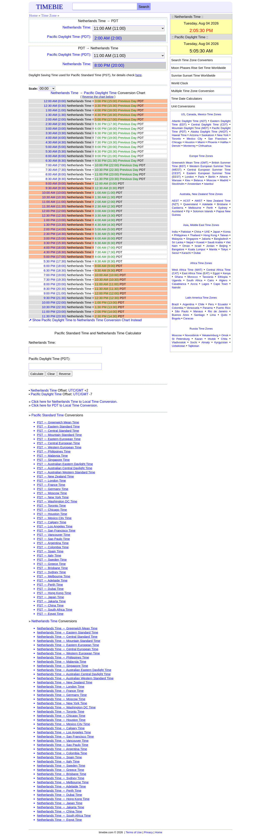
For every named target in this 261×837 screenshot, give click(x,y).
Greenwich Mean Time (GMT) (190, 162)
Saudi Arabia (215, 242)
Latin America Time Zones (201, 297)
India (175, 231)
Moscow (212, 180)
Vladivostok (179, 342)
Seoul (175, 252)
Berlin (211, 176)
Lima (213, 314)
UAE (207, 231)
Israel (198, 245)
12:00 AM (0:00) (55, 101)
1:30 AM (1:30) (56, 115)
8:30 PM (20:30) (55, 288)
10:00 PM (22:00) (54, 302)
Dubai (197, 252)
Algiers (223, 280)
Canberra (177, 207)
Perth (210, 207)
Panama (208, 307)
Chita (224, 338)
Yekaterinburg (210, 335)
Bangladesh (221, 238)
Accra (194, 283)
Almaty (206, 342)
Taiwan (224, 235)
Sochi (193, 342)
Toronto (176, 138)
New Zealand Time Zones (207, 194)
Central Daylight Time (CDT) (209, 124)
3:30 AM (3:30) (56, 133)
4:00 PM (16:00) (55, 247)
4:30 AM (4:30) (56, 142)
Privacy (148, 832)
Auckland (177, 211)
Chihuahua (205, 145)
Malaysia (177, 238)
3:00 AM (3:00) (56, 128)
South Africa (194, 280)
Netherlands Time (64, 93)
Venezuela (193, 307)
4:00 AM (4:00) (56, 137)
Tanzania (207, 276)
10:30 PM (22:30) (54, 307)
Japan (216, 231)
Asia (185, 225)
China (197, 231)
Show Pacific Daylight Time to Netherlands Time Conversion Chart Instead (85, 320)
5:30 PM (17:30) (55, 261)
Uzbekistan (178, 345)
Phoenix (212, 142)
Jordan (210, 245)
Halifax (224, 142)
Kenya (226, 273)
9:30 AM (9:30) (56, 188)
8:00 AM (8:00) (56, 174)
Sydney (222, 207)
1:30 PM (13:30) (55, 224)
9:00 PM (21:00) (55, 293)
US (183, 114)
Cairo (210, 280)
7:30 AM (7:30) (56, 169)
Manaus (198, 311)
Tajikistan (193, 345)
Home (33, 15)
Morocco (192, 276)
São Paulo (181, 311)
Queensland (190, 204)
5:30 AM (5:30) (56, 151)
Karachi (186, 252)
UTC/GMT (76, 390)
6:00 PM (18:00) (55, 266)
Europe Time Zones (201, 155)
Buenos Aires (180, 314)
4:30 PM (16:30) (55, 252)
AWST (198, 200)
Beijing (223, 245)
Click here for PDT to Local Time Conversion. (64, 405)
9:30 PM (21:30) (55, 298)
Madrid (224, 180)
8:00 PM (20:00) (55, 284)
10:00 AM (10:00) (54, 192)
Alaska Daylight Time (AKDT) (209, 131)
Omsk (224, 335)
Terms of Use (134, 832)
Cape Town (220, 283)
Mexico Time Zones (209, 114)
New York (223, 135)
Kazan (199, 338)
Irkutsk (212, 338)
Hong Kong (210, 235)
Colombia (177, 307)
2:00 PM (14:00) (55, 229)
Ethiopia (223, 276)
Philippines (180, 235)
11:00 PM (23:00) (54, 311)
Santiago (199, 314)
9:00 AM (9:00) (56, 183)
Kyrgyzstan (221, 342)
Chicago (177, 142)
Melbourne (194, 207)
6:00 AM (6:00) (56, 156)
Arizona (194, 135)
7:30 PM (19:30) (55, 279)
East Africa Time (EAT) (196, 273)
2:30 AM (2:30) (56, 124)
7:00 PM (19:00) (55, 275)
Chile (201, 304)
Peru (211, 304)
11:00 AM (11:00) (54, 201)
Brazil (175, 304)
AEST (175, 200)
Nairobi (176, 287)
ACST (186, 200)
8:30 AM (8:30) (56, 179)
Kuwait (200, 242)
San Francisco (217, 138)
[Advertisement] (201, 379)
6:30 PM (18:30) (55, 270)
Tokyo (224, 249)
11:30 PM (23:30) (54, 316)
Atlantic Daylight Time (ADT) (189, 121)
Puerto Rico (223, 307)
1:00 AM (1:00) (56, 110)
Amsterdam (194, 183)
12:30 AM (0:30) (55, 105)
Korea (226, 231)
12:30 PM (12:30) (54, 215)
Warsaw (176, 180)
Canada (191, 114)
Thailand (195, 235)
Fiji (188, 211)
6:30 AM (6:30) (56, 160)
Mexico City (194, 138)
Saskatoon (207, 135)
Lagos (205, 283)
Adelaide (207, 204)
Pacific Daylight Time (100, 93)
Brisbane (222, 204)
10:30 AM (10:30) (54, 197)
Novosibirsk (192, 335)
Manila (213, 249)
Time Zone (49, 15)
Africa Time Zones (201, 263)
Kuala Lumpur (196, 249)
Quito (224, 314)
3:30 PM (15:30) (55, 243)
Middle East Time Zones (204, 225)
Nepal (189, 242)
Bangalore (178, 249)
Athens (223, 176)
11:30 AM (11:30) (54, 206)
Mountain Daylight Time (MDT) (190, 128)
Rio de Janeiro (217, 311)
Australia (185, 194)
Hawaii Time (179, 135)
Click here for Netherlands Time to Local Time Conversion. (74, 401)
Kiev (187, 180)
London (189, 176)
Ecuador (223, 304)
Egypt (216, 273)
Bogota (176, 318)
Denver (176, 145)
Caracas (188, 318)
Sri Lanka (177, 242)
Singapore (192, 238)
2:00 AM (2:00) (56, 119)
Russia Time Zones (201, 328)
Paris (201, 176)
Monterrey (189, 145)
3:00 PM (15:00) (55, 238)
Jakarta (206, 238)
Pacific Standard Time (47, 415)
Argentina (188, 304)
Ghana (179, 276)
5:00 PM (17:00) (55, 256)
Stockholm (178, 183)
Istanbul (208, 183)
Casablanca (179, 283)
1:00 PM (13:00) (55, 220)
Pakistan (186, 231)
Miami (201, 142)
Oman (186, 245)
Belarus (198, 180)
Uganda (176, 280)
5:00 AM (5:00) (56, 147)
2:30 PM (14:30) (55, 234)
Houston (190, 142)
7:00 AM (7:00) (56, 165)
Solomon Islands (203, 211)
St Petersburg (181, 338)
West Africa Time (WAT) (187, 269)
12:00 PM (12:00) (54, 211)
